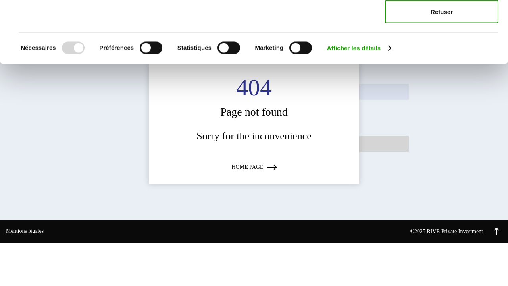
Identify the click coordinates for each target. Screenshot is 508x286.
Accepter (441, 20)
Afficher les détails (354, 109)
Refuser (442, 73)
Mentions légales (25, 231)
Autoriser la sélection (442, 47)
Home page (254, 167)
